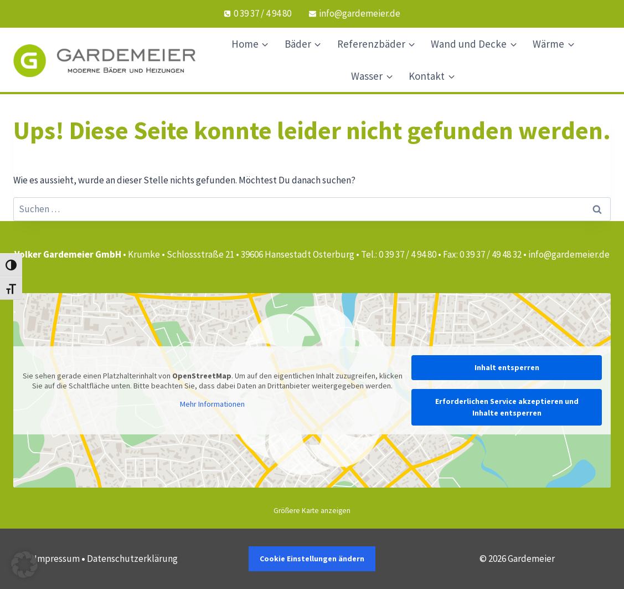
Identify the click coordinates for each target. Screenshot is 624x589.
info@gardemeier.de (569, 254)
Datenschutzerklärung (132, 558)
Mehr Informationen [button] (212, 404)
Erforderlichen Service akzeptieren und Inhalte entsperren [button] (507, 407)
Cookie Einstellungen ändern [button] (312, 559)
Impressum (57, 558)
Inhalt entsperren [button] (507, 367)
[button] (24, 564)
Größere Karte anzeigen (312, 510)
